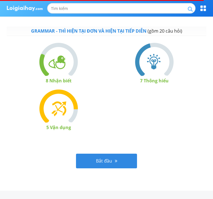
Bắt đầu (106, 161)
